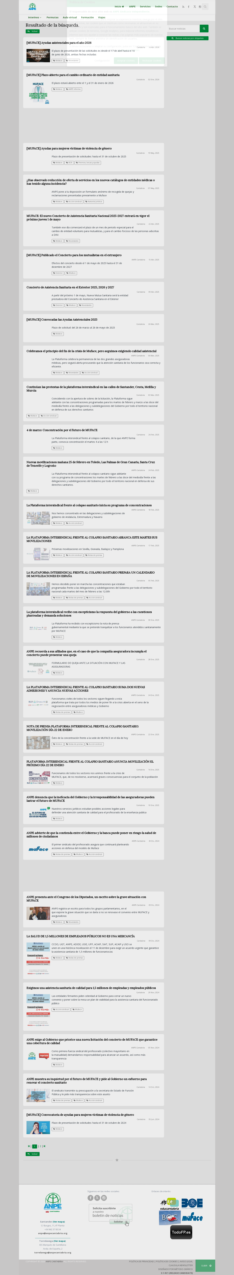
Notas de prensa (61, 712)
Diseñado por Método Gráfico (175, 1269)
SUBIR (206, 1265)
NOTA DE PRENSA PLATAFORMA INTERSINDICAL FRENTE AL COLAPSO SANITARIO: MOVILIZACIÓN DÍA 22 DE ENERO (83, 728)
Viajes (101, 17)
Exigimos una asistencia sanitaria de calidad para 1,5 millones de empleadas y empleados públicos (91, 988)
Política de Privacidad (141, 1261)
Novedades (72, 60)
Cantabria (141, 47)
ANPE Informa (73, 89)
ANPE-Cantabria (138, 695)
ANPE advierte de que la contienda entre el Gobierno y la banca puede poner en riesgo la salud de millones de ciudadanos (91, 834)
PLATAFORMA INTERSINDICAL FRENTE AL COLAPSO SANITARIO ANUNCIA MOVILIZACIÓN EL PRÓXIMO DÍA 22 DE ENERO (90, 763)
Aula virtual (70, 17)
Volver (33, 31)
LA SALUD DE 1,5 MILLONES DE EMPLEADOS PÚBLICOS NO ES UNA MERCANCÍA (81, 936)
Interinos (35, 17)
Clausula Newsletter (181, 1265)
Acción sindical (94, 744)
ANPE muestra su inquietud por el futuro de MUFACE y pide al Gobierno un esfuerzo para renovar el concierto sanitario (87, 1080)
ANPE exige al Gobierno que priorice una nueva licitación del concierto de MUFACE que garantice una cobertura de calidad (92, 1041)
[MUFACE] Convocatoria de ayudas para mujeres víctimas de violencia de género (80, 1115)
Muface (57, 60)
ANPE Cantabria (54, 1261)
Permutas (53, 17)
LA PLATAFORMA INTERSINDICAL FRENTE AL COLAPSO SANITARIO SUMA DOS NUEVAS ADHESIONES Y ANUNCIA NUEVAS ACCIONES (86, 689)
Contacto (172, 6)
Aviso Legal (186, 1261)
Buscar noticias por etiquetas (187, 38)
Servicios (145, 6)
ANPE (132, 6)
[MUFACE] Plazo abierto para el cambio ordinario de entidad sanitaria (73, 75)
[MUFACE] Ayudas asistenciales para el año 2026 (59, 43)
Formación (87, 17)
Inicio (120, 6)
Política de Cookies (167, 1261)
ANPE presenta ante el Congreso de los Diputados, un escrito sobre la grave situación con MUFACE (86, 898)
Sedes (158, 6)
